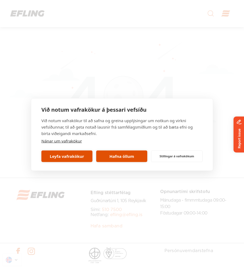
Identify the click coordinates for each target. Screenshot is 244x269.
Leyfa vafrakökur (67, 156)
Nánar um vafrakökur (61, 140)
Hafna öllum (121, 156)
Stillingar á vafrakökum (177, 156)
